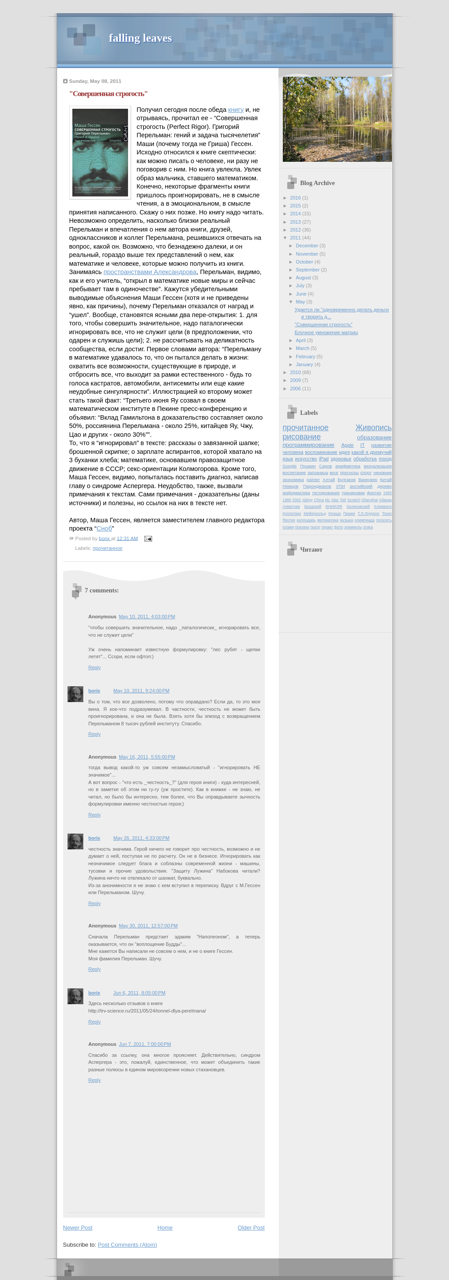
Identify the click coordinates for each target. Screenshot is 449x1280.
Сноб (104, 528)
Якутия (289, 520)
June (302, 293)
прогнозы (349, 472)
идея (344, 452)
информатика (296, 492)
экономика (293, 479)
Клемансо (383, 506)
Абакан (385, 500)
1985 (287, 500)
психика (302, 527)
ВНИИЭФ (334, 506)
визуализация (378, 466)
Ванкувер (367, 479)
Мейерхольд (314, 513)
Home (165, 1227)
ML (327, 500)
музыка (346, 520)
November (308, 254)
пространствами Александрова (149, 271)
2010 (296, 372)
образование (374, 437)
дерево (384, 486)
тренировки (353, 492)
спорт (366, 472)
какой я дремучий (372, 452)
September (308, 269)
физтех (374, 492)
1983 (387, 493)
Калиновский (358, 506)
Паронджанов (317, 486)
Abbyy (307, 500)
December (308, 245)
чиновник (382, 472)
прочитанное (108, 548)
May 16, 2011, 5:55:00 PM (147, 756)
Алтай (329, 479)
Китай (386, 479)
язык (288, 458)
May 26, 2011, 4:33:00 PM (142, 838)
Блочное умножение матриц (326, 332)
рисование (302, 436)
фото (338, 527)
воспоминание (321, 452)
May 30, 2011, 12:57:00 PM (148, 925)
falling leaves (140, 38)
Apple (347, 445)
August (304, 277)
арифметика (347, 466)
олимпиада (365, 520)
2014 (296, 213)
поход (385, 458)
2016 (296, 197)
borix (94, 690)
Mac (335, 500)
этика (368, 527)
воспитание (294, 472)
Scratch (353, 500)
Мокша (334, 513)
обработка (365, 458)
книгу (235, 109)
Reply (95, 667)
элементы (353, 527)
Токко (387, 513)
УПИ (340, 486)
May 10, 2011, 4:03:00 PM (147, 616)
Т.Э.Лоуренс (369, 513)
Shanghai (369, 500)
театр (315, 527)
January (305, 364)
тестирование (325, 492)
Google (290, 466)
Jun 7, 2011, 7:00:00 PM (145, 1044)
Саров (325, 466)
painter (313, 479)
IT (362, 445)
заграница (317, 472)
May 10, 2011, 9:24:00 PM (142, 690)
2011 (296, 237)
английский (361, 486)
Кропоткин (292, 513)
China (319, 500)
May (301, 301)
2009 (296, 380)
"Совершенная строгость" (324, 324)
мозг (334, 472)
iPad (323, 458)
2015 (296, 205)
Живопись (374, 427)
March (303, 348)
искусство (306, 458)
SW (343, 500)
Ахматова (291, 506)
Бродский (312, 506)
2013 (296, 222)
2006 (296, 388)
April (301, 340)
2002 (296, 500)
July (301, 285)
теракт (327, 527)
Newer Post (78, 1227)
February (306, 356)
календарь (306, 520)
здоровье (341, 458)
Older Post (251, 1227)
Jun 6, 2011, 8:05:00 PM (140, 992)
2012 (296, 229)
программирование (309, 445)
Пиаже (349, 513)
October (305, 261)
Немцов (291, 486)
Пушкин (307, 466)
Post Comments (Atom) (127, 1244)
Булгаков (347, 479)
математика (328, 520)
